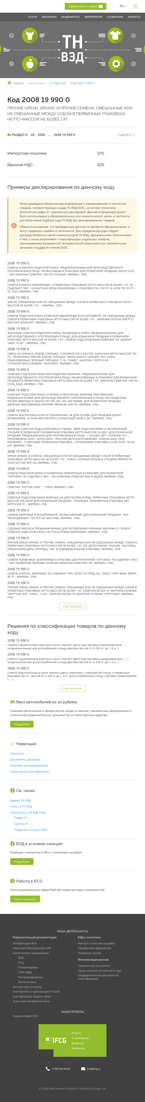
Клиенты (78, 1043)
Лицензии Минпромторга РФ (32, 948)
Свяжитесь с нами (86, 6)
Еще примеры (72, 606)
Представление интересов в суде (99, 970)
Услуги (76, 1033)
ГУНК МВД (25, 972)
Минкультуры (27, 982)
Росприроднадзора (30, 977)
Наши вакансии (25, 899)
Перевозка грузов (89, 953)
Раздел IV (20, 817)
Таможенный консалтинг (94, 965)
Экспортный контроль (27, 987)
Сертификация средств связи (32, 996)
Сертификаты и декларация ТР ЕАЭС (36, 991)
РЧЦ (21, 962)
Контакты (78, 1048)
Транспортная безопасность (31, 1001)
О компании (80, 1038)
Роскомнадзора (28, 967)
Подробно (125, 134)
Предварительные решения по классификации (98, 977)
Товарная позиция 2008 (30, 830)
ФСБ (21, 957)
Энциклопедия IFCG (25, 1016)
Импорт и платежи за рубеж (96, 943)
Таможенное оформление (94, 948)
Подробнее (22, 724)
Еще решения (72, 688)
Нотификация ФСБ (25, 943)
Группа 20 (21, 823)
